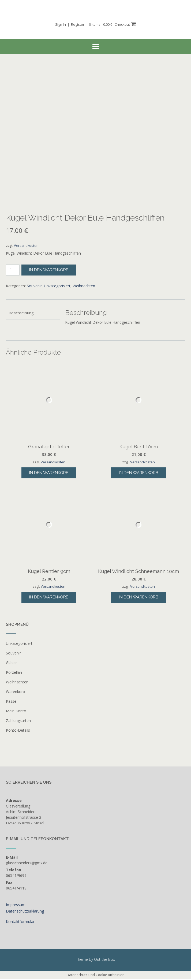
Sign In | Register (69, 24)
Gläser (11, 662)
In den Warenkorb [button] (49, 472)
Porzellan (14, 672)
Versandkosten (26, 245)
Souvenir (34, 285)
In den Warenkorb (49, 269)
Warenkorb (15, 691)
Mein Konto (16, 710)
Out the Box (104, 959)
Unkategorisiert (57, 285)
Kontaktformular (20, 921)
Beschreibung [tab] (21, 312)
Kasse (11, 701)
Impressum (15, 904)
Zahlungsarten (18, 720)
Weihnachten (84, 285)
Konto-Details (18, 730)
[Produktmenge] (13, 270)
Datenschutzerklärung (25, 911)
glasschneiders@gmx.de (26, 862)
